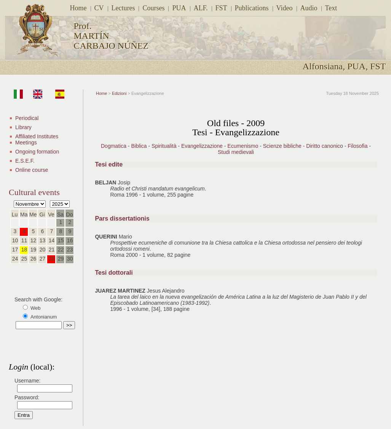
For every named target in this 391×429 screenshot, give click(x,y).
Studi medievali (236, 152)
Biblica (139, 146)
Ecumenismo (242, 146)
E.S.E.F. (25, 161)
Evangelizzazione (202, 146)
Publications (252, 8)
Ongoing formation (37, 152)
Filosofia (357, 146)
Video (284, 8)
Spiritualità (164, 146)
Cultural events (34, 192)
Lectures (123, 8)
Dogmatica (113, 146)
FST (221, 8)
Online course (31, 170)
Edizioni (119, 93)
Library (23, 127)
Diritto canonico (324, 146)
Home (78, 8)
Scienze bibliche (282, 146)
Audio (309, 8)
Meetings (26, 142)
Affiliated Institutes (36, 136)
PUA (179, 8)
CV (99, 8)
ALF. (201, 8)
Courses (153, 8)
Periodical (26, 118)
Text (331, 8)
